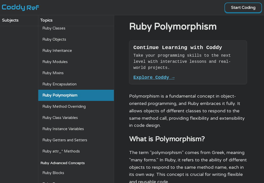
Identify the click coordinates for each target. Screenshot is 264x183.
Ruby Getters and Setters (64, 140)
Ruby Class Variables (60, 117)
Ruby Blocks (53, 173)
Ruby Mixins (53, 73)
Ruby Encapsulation (59, 84)
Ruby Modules (55, 61)
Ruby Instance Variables (63, 129)
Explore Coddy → (153, 79)
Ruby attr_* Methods (61, 151)
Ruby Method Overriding (64, 106)
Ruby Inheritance (57, 50)
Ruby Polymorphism (59, 95)
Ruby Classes (53, 28)
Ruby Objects (54, 39)
